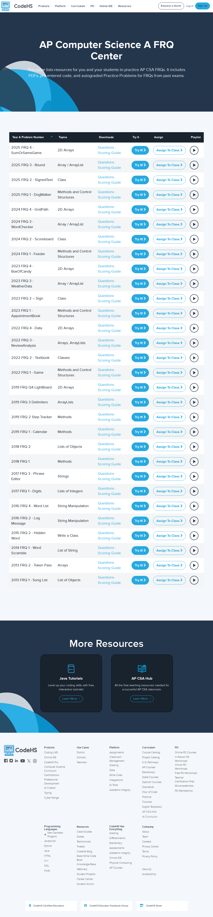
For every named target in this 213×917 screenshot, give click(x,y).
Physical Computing (120, 862)
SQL (46, 865)
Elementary (148, 772)
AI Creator (50, 788)
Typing (48, 792)
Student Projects (86, 874)
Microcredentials (184, 786)
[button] (45, 6)
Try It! (140, 150)
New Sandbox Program (53, 834)
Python (48, 846)
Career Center (85, 879)
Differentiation (117, 838)
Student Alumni (85, 884)
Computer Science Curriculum (54, 768)
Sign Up (202, 5)
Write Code (115, 775)
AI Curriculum (149, 816)
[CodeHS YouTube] (22, 761)
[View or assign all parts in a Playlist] (194, 150)
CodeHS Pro (51, 762)
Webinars (82, 869)
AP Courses (148, 767)
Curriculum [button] (79, 6)
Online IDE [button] (107, 6)
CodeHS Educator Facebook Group (106, 905)
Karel (47, 870)
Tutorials (147, 802)
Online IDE (50, 757)
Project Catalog (151, 757)
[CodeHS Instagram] (11, 761)
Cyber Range (51, 797)
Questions (106, 147)
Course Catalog (151, 752)
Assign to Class (169, 150)
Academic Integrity (119, 790)
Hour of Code (149, 792)
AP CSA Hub (149, 811)
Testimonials (84, 841)
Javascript (50, 841)
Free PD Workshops (186, 773)
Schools (81, 757)
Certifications (51, 775)
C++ (46, 860)
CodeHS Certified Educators (46, 905)
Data (112, 770)
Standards (148, 787)
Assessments (116, 848)
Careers (146, 841)
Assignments (116, 752)
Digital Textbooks (152, 806)
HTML (47, 856)
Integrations (116, 780)
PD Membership (184, 790)
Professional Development (51, 781)
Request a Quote (171, 5)
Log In (190, 6)
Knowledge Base (86, 864)
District (81, 752)
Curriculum (148, 747)
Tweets (81, 846)
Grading (113, 765)
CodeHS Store (151, 905)
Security (146, 869)
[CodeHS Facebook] (6, 761)
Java (46, 851)
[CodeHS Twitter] (29, 761)
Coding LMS (51, 752)
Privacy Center (150, 846)
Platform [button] (61, 6)
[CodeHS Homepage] (18, 6)
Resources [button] (126, 6)
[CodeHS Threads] (35, 761)
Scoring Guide (109, 152)
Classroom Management (116, 759)
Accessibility (149, 874)
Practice (146, 797)
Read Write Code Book (86, 858)
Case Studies (84, 831)
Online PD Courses (185, 752)
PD (176, 747)
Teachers (82, 762)
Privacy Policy (149, 856)
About (145, 831)
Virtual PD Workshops (181, 766)
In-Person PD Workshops (182, 759)
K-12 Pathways (150, 762)
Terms (145, 851)
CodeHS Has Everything (116, 828)
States (80, 836)
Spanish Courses (151, 782)
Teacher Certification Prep (184, 779)
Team (145, 836)
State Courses (150, 777)
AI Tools (113, 785)
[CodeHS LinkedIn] (16, 761)
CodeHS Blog (84, 851)
